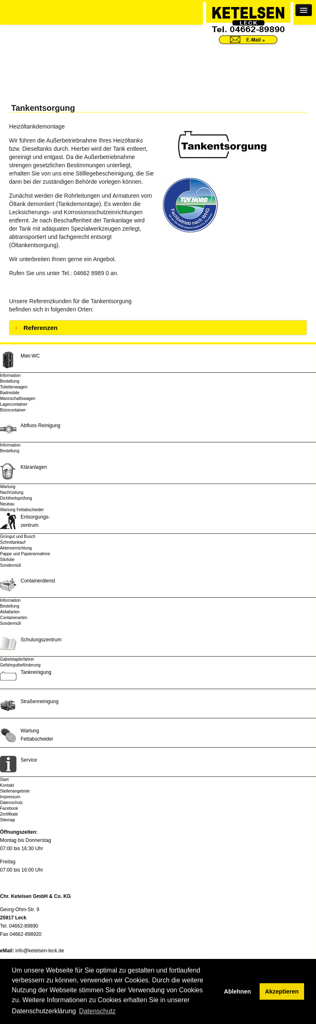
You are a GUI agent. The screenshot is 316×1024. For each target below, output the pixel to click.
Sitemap (7, 820)
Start (4, 779)
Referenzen (40, 327)
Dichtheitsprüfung (16, 498)
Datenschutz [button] (97, 1011)
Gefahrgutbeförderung (20, 665)
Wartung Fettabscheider (22, 509)
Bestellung (9, 381)
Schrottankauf (13, 542)
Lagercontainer (14, 404)
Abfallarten (10, 612)
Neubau (7, 504)
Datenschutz (11, 802)
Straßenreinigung (39, 701)
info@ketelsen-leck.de (39, 951)
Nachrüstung (11, 492)
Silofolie (7, 559)
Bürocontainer (13, 410)
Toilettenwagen (14, 387)
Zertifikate (9, 814)
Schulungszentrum (41, 640)
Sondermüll (10, 565)
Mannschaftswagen (17, 398)
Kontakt (7, 785)
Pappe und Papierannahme (25, 554)
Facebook (9, 808)
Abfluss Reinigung (40, 425)
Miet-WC (30, 356)
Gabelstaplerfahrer (17, 659)
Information (10, 375)
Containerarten (13, 617)
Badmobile (9, 392)
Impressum (10, 797)
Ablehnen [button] (237, 991)
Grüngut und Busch (17, 536)
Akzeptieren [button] (282, 991)
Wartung (7, 486)
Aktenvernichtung (16, 548)
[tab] (158, 327)
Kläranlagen (34, 467)
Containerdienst (38, 581)
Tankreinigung (36, 672)
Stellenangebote (15, 791)
